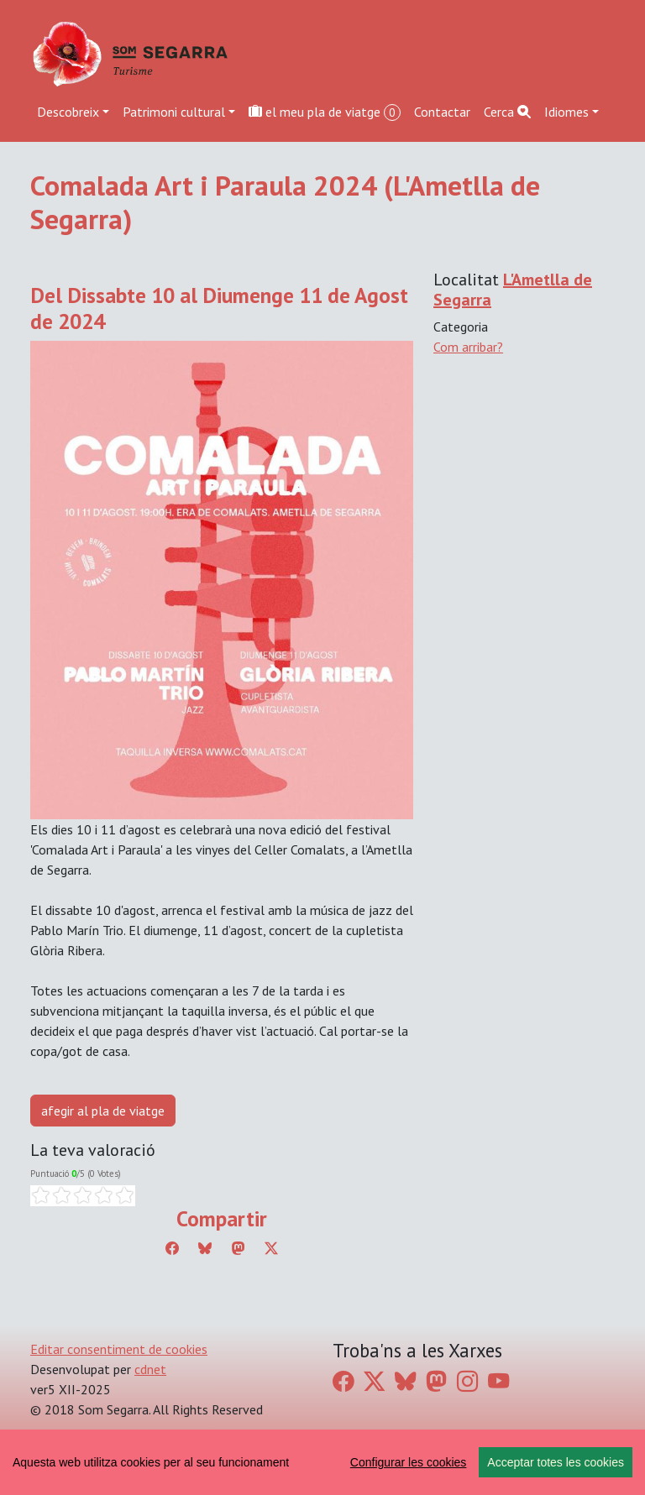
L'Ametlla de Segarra (512, 290)
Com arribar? (468, 346)
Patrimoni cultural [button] (174, 111)
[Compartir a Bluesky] (205, 1248)
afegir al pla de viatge (103, 1110)
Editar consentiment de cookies (118, 1349)
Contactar (442, 111)
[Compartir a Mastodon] (238, 1248)
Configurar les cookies (408, 1462)
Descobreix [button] (68, 111)
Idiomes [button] (566, 111)
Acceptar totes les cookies (555, 1462)
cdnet (150, 1369)
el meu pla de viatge (325, 112)
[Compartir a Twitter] (271, 1248)
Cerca (507, 111)
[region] (322, 1462)
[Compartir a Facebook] (172, 1248)
